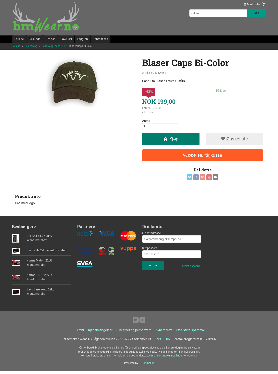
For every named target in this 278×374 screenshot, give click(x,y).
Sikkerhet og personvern (134, 333)
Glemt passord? (191, 268)
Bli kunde (34, 39)
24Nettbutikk (146, 365)
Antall (146, 120)
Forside (19, 39)
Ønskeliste (234, 140)
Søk (256, 13)
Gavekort (66, 39)
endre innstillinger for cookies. (179, 358)
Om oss (50, 39)
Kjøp (170, 140)
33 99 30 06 (161, 342)
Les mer (151, 358)
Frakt (80, 333)
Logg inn (82, 39)
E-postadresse (151, 235)
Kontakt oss (100, 39)
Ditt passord (150, 250)
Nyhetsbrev (163, 333)
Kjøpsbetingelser (100, 333)
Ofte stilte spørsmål (190, 333)
